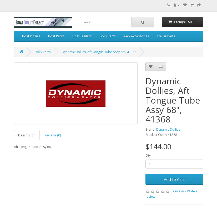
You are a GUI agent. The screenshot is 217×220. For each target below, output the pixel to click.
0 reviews (177, 191)
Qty (148, 155)
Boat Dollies (31, 36)
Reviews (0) (52, 135)
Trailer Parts (166, 36)
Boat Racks (56, 36)
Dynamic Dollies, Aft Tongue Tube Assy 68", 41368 (99, 52)
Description (27, 135)
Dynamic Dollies (168, 129)
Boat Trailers (82, 36)
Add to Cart (174, 179)
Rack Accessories (136, 36)
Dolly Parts (107, 36)
